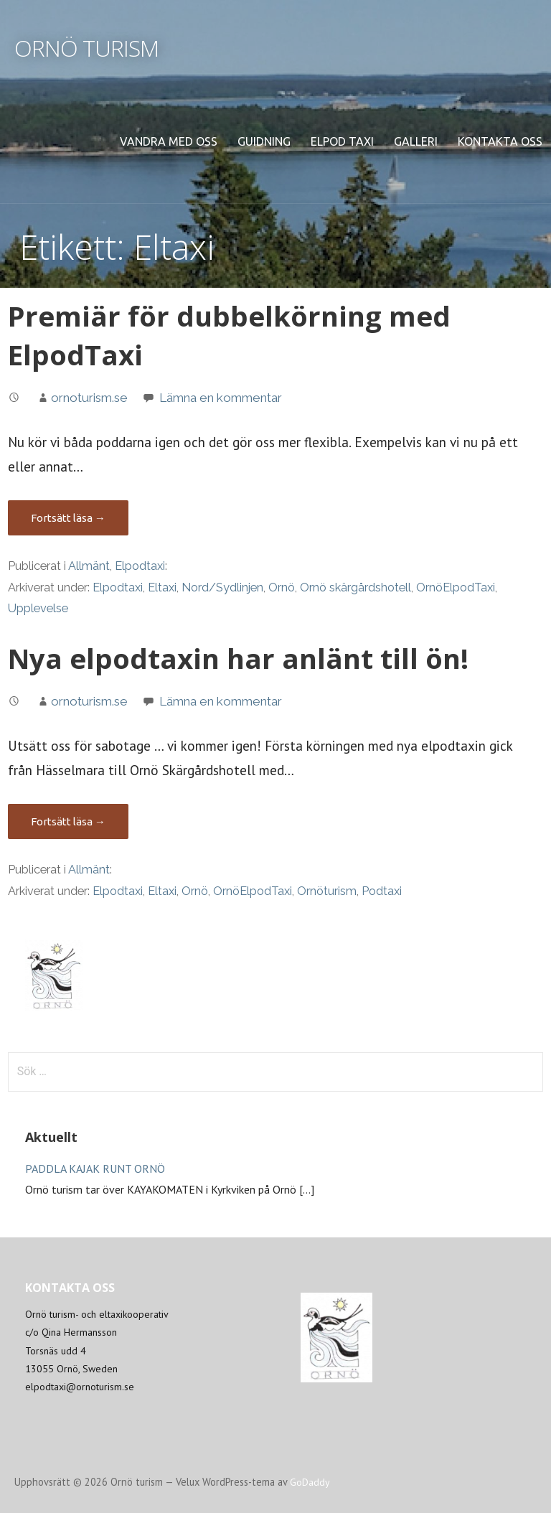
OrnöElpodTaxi (455, 587)
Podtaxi (382, 891)
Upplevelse (38, 608)
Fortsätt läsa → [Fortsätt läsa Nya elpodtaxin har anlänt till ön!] (68, 821)
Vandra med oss (168, 141)
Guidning (264, 141)
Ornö (281, 587)
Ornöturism (327, 891)
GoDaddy (310, 1482)
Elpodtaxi (140, 566)
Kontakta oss (500, 141)
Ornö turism (86, 47)
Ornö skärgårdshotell (355, 587)
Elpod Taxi (342, 141)
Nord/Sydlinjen (222, 587)
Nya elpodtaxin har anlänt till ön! (238, 658)
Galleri (416, 141)
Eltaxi (162, 587)
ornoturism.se (89, 397)
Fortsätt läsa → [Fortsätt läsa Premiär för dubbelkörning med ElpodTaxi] (68, 518)
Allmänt (89, 566)
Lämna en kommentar (220, 397)
